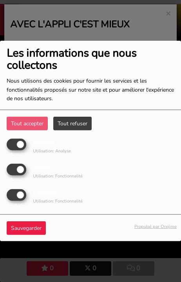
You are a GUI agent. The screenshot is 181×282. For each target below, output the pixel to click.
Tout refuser (72, 123)
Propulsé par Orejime (155, 226)
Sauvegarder (26, 227)
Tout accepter (27, 123)
